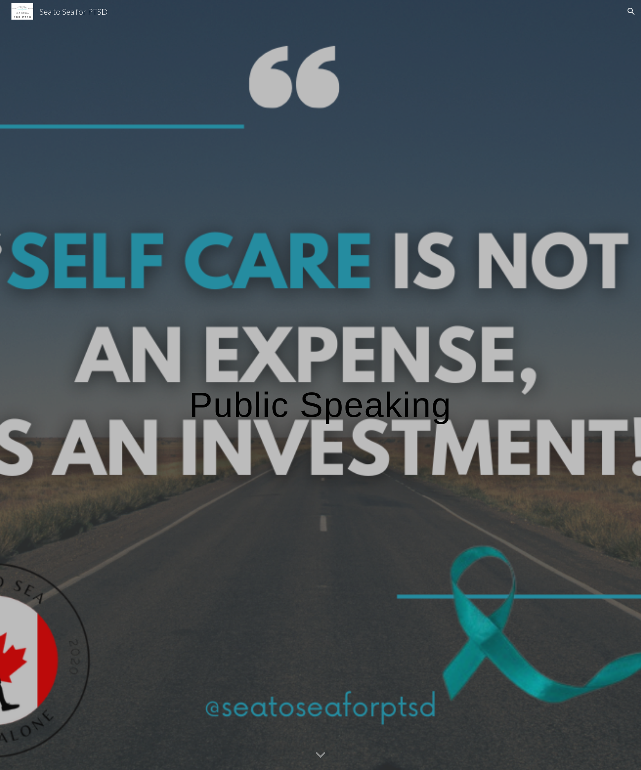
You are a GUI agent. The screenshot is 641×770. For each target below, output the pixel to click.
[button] (631, 11)
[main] (320, 385)
